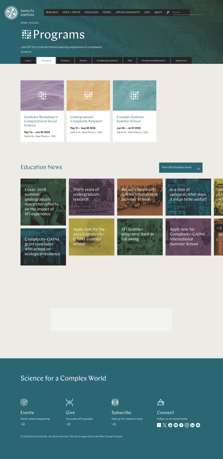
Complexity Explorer (107, 60)
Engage (34, 23)
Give (178, 12)
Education (122, 12)
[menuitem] (28, 60)
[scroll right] (219, 228)
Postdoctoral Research (153, 60)
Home (23, 23)
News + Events (102, 12)
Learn (28, 60)
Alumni (83, 60)
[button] (83, 12)
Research (83, 12)
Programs (46, 60)
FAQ (130, 60)
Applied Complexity (159, 12)
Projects (65, 60)
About (189, 12)
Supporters (181, 60)
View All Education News (177, 167)
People (138, 12)
